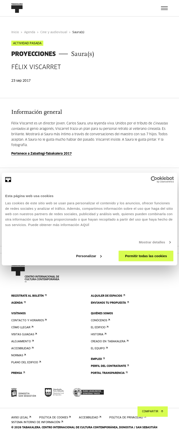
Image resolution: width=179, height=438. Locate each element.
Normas (18, 355)
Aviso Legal (20, 417)
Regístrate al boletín (28, 295)
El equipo (99, 348)
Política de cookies (54, 417)
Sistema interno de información (36, 422)
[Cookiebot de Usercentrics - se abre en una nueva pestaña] (154, 179)
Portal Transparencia (109, 373)
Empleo (97, 359)
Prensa (17, 373)
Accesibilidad (22, 348)
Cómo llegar (21, 327)
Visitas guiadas (23, 334)
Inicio (15, 32)
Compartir (152, 411)
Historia (98, 334)
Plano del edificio (25, 362)
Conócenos (100, 320)
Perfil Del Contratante (109, 366)
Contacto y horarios (28, 320)
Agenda (29, 32)
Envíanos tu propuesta (109, 302)
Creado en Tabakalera (109, 341)
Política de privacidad (127, 417)
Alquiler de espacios (107, 295)
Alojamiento (22, 341)
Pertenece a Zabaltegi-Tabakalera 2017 (41, 153)
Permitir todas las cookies (146, 256)
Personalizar (88, 256)
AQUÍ (84, 225)
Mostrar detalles (152, 242)
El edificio (99, 327)
